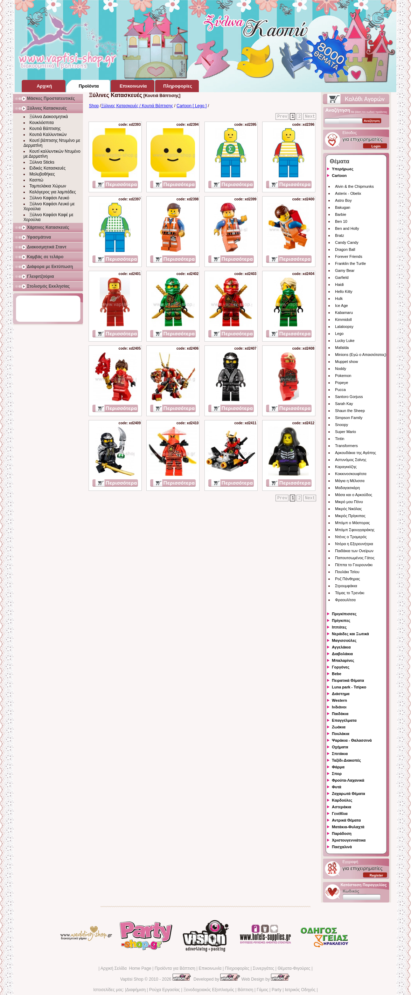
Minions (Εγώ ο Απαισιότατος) (360, 354)
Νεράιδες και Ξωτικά (350, 634)
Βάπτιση (245, 989)
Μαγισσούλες (344, 640)
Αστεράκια (341, 807)
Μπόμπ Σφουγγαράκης (355, 530)
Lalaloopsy (344, 326)
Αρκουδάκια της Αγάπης (355, 453)
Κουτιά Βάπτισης (45, 128)
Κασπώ (36, 180)
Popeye (341, 382)
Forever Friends (348, 256)
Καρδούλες (342, 800)
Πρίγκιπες (341, 620)
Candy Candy (346, 242)
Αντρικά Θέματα (346, 820)
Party (276, 989)
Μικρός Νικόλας (348, 509)
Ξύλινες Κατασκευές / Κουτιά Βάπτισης (137, 105)
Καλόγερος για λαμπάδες (52, 192)
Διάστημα (340, 694)
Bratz (339, 235)
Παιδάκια (340, 714)
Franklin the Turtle (350, 263)
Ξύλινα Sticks (41, 162)
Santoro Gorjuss (349, 396)
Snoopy (341, 425)
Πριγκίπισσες (344, 614)
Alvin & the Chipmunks (354, 186)
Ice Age (341, 305)
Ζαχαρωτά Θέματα (348, 793)
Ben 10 (341, 221)
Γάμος (262, 989)
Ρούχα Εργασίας (164, 989)
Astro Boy (343, 200)
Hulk (339, 298)
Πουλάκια (340, 734)
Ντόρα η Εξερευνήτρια (354, 544)
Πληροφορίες (237, 968)
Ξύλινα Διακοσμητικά (48, 116)
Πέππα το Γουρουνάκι (353, 565)
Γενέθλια (340, 813)
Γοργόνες (340, 667)
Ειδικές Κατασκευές (47, 168)
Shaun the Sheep (350, 411)
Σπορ (337, 773)
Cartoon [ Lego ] (191, 105)
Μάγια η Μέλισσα (349, 481)
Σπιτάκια (340, 754)
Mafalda (342, 347)
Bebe (336, 674)
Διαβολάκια (342, 654)
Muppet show (346, 361)
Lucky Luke (345, 340)
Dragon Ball (345, 249)
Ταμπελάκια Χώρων (47, 186)
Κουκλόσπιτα (41, 122)
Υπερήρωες (343, 169)
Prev (282, 116)
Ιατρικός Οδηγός (300, 989)
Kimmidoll (343, 319)
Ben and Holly (347, 228)
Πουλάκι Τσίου (347, 572)
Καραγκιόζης (346, 467)
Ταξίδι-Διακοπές (346, 760)
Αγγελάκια (341, 647)
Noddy (340, 368)
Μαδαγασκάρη (347, 488)
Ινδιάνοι (339, 707)
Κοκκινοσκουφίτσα (351, 474)
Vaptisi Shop (132, 979)
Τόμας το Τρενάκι (349, 593)
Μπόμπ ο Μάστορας (352, 523)
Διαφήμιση (136, 989)
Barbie (340, 214)
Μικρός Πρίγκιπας (350, 516)
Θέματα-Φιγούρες (294, 968)
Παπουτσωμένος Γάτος (355, 558)
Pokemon (343, 375)
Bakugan (342, 207)
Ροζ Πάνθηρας (347, 579)
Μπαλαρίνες (343, 660)
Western (339, 700)
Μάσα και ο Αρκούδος (353, 495)
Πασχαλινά (342, 847)
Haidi (339, 284)
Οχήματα (340, 747)
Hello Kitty (344, 291)
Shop (94, 105)
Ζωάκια (339, 727)
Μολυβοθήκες (42, 174)
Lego (339, 333)
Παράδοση (341, 833)
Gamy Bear (345, 270)
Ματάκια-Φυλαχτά (348, 827)
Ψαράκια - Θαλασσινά (352, 740)
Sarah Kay (344, 404)
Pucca (340, 389)
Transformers (346, 446)
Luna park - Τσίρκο (349, 687)
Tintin (339, 439)
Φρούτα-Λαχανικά (348, 780)
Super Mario (345, 432)
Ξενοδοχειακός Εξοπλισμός (208, 989)
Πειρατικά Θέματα (348, 680)
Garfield (342, 277)
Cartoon (339, 175)
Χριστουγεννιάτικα (348, 840)
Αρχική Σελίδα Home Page (125, 968)
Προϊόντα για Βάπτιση (175, 968)
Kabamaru (344, 312)
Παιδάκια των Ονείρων (354, 551)
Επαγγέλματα (344, 720)
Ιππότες (339, 627)
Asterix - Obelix (348, 193)
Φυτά (336, 787)
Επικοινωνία (209, 968)
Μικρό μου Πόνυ (349, 502)
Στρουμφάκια (346, 586)
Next (310, 116)
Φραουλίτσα (345, 600)
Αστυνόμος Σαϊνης (350, 460)
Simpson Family (348, 418)
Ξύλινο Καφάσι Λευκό (49, 197)
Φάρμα (338, 767)
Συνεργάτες (263, 968)
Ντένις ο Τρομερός (351, 537)
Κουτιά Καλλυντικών (48, 134)
